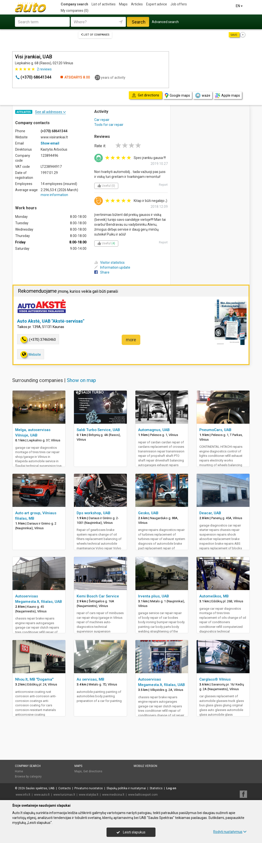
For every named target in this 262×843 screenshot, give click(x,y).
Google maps (177, 95)
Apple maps (227, 95)
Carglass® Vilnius (215, 679)
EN (239, 6)
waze (202, 95)
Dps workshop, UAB (93, 513)
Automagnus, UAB (154, 430)
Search (138, 22)
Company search (74, 4)
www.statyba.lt (88, 794)
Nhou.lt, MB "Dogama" (34, 679)
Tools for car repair (108, 125)
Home (19, 771)
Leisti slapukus (131, 832)
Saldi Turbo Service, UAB (98, 430)
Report (163, 184)
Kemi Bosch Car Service (98, 596)
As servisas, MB (90, 679)
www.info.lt (23, 794)
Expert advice (156, 4)
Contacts (64, 788)
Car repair (101, 120)
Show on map (81, 380)
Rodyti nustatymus (230, 832)
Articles (137, 4)
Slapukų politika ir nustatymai (126, 788)
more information (54, 195)
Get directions (92, 771)
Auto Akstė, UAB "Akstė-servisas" (50, 321)
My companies (74, 11)
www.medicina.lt (113, 794)
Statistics (156, 788)
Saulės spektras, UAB (40, 788)
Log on (171, 788)
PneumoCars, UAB (215, 430)
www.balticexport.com (143, 794)
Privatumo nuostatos (88, 788)
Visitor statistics (109, 262)
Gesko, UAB (148, 513)
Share (101, 272)
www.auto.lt (42, 794)
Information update (112, 267)
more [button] (131, 339)
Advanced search (165, 22)
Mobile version (145, 766)
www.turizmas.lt (64, 794)
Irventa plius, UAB (153, 596)
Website (30, 354)
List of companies (95, 34)
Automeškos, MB (214, 596)
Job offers (178, 4)
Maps (123, 4)
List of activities (104, 4)
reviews (44, 69)
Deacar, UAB (210, 513)
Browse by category (28, 776)
